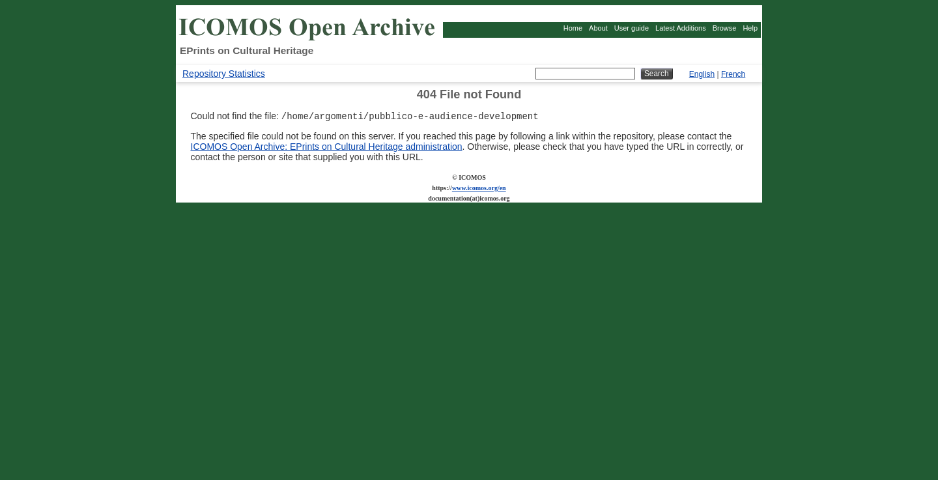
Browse (725, 28)
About (598, 28)
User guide (631, 28)
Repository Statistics (223, 73)
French (733, 74)
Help (750, 28)
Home (572, 28)
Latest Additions (680, 28)
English (702, 74)
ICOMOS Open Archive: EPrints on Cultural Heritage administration (326, 148)
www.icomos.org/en (479, 189)
